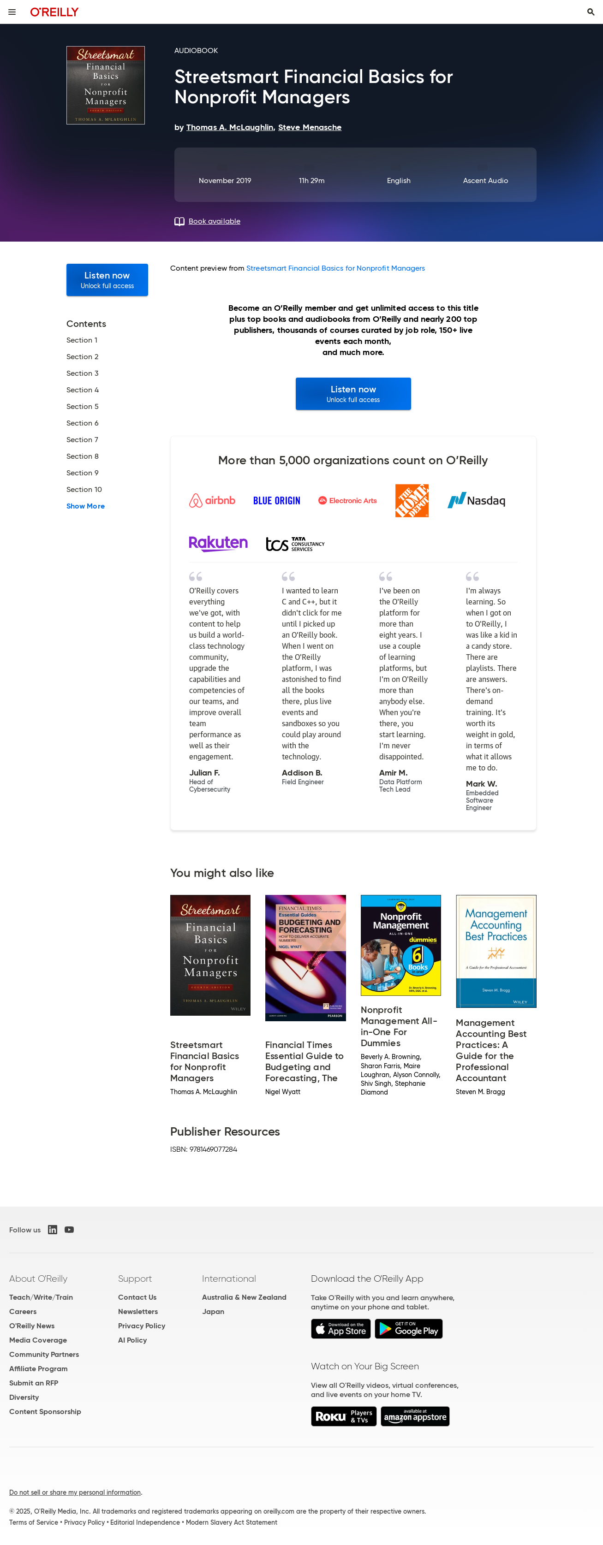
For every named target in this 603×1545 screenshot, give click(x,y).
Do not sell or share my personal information (75, 1492)
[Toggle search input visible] (591, 12)
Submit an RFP (33, 1383)
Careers (22, 1311)
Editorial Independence (145, 1522)
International (229, 1278)
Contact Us (137, 1297)
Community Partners (44, 1354)
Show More (85, 506)
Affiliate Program (38, 1368)
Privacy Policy (141, 1326)
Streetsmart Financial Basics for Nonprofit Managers (335, 268)
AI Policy (132, 1340)
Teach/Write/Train (41, 1297)
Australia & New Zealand (244, 1297)
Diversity (24, 1397)
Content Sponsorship (45, 1411)
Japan (213, 1311)
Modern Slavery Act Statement (231, 1522)
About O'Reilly (38, 1278)
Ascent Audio (485, 180)
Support (135, 1278)
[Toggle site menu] (12, 12)
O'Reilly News (31, 1326)
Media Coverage (38, 1340)
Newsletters (138, 1311)
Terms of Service (33, 1522)
